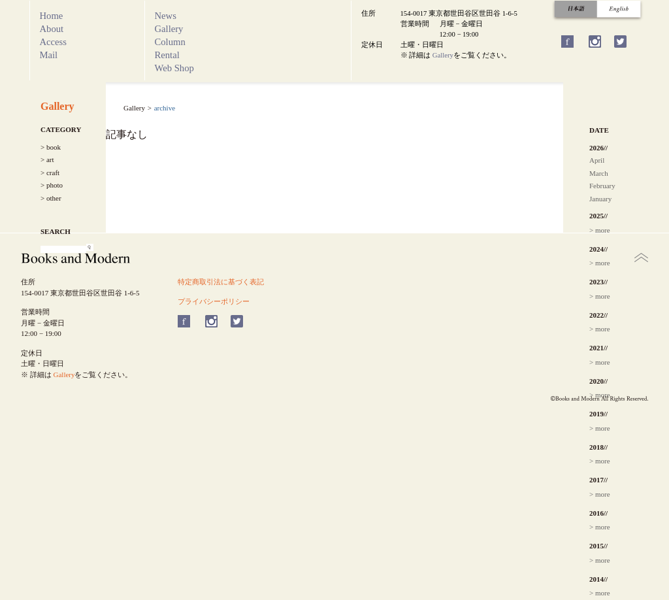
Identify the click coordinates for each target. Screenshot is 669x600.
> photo (52, 185)
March (598, 173)
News (165, 15)
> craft (50, 172)
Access (53, 42)
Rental (167, 55)
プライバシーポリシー (214, 301)
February (602, 186)
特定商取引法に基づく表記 (221, 282)
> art (47, 159)
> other (51, 198)
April (596, 160)
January (600, 199)
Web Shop (174, 68)
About (52, 29)
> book (51, 147)
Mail (49, 55)
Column (170, 42)
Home (51, 15)
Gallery (169, 29)
